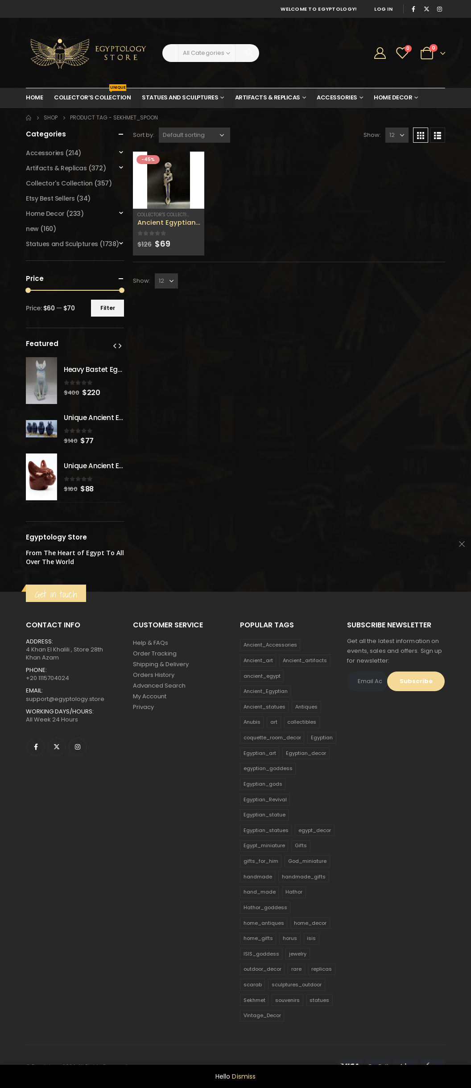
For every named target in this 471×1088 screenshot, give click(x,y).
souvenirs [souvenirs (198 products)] (287, 1000)
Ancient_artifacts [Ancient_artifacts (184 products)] (305, 660)
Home (34, 97)
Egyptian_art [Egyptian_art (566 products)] (260, 753)
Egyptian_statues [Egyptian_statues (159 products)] (266, 830)
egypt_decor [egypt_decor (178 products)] (314, 830)
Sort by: (143, 135)
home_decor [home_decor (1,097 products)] (310, 923)
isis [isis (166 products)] (311, 938)
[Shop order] (194, 135)
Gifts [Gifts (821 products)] (301, 845)
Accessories (337, 97)
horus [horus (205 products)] (290, 938)
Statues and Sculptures (180, 97)
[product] (168, 180)
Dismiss (244, 1076)
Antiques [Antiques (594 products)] (306, 706)
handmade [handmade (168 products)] (258, 876)
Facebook (36, 747)
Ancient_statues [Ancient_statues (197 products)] (264, 706)
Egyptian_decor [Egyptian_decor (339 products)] (306, 753)
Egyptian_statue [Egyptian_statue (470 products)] (264, 814)
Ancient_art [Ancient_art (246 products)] (258, 660)
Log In (383, 8)
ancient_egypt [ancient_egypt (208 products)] (262, 676)
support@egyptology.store (65, 699)
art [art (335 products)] (273, 721)
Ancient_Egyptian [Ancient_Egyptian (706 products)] (266, 691)
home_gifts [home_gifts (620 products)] (258, 938)
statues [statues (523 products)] (319, 1000)
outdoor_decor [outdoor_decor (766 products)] (262, 969)
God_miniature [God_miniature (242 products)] (307, 861)
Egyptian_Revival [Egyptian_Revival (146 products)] (265, 799)
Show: (372, 135)
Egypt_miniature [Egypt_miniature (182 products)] (264, 845)
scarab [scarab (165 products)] (253, 984)
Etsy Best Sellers (50, 198)
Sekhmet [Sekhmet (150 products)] (254, 1000)
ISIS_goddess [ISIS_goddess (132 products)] (261, 953)
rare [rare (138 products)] (296, 969)
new (32, 228)
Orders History (153, 675)
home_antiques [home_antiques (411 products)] (264, 923)
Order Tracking (155, 653)
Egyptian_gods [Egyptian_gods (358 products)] (263, 783)
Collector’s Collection (92, 95)
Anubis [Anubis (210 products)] (252, 721)
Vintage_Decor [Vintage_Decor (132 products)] (262, 1015)
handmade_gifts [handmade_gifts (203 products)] (304, 876)
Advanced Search (159, 685)
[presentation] (115, 345)
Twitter (57, 747)
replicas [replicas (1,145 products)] (321, 969)
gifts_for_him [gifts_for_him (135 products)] (261, 861)
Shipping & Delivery (161, 664)
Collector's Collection (165, 214)
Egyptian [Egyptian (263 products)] (322, 737)
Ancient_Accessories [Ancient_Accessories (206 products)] (270, 644)
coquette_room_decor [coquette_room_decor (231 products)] (272, 737)
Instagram (78, 747)
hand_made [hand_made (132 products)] (260, 891)
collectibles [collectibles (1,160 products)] (301, 721)
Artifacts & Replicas (267, 97)
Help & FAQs (150, 643)
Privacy (143, 707)
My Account (149, 696)
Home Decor (393, 97)
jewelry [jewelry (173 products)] (297, 953)
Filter (107, 308)
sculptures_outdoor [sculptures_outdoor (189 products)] (297, 984)
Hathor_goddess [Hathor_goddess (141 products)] (265, 907)
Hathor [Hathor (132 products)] (293, 891)
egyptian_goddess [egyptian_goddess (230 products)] (268, 768)
